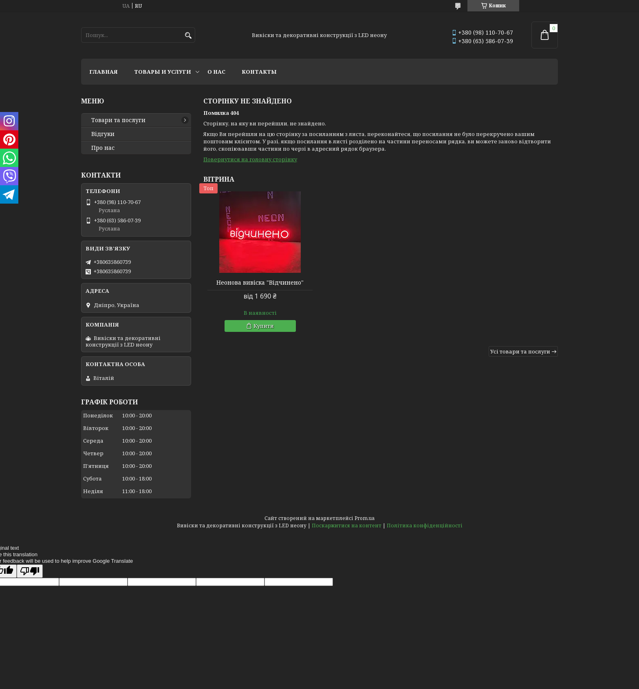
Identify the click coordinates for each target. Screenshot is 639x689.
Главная (103, 71)
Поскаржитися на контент (346, 525)
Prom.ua (365, 518)
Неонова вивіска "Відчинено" (260, 282)
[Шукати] (188, 36)
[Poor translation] (30, 571)
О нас (216, 71)
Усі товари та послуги (520, 351)
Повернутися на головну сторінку (250, 159)
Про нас (103, 147)
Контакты (259, 71)
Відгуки (103, 134)
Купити (263, 325)
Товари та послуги (118, 120)
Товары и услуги (162, 71)
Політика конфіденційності (425, 525)
